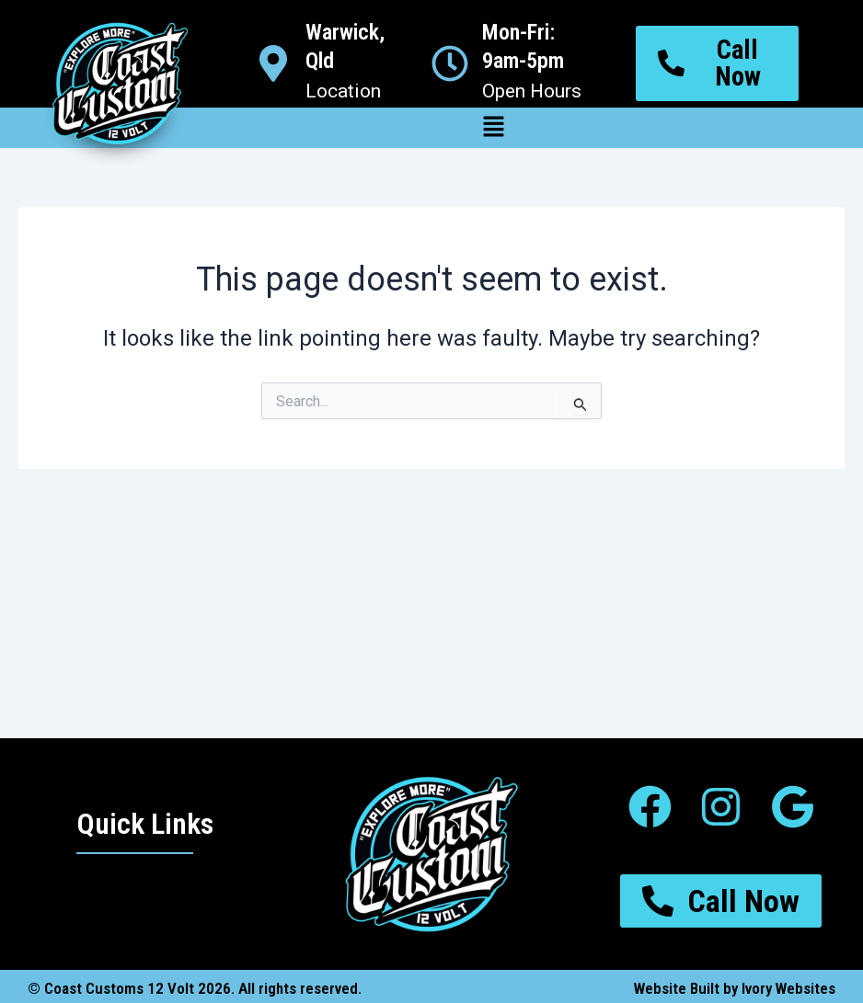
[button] (493, 128)
